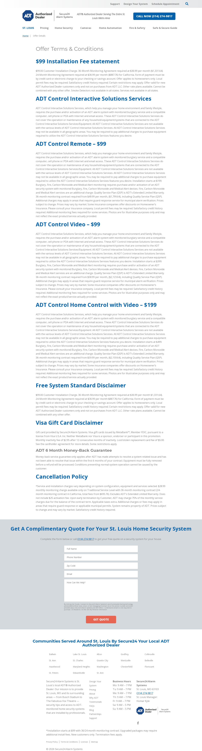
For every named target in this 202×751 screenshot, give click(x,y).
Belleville (149, 660)
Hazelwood (54, 666)
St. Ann (52, 660)
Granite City (102, 660)
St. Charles (78, 660)
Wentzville (126, 660)
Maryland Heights (81, 666)
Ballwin (52, 654)
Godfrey (125, 654)
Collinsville (150, 654)
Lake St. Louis (80, 654)
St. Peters (53, 672)
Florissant (149, 666)
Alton (99, 654)
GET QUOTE (101, 619)
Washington (102, 666)
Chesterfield (126, 666)
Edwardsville (79, 672)
